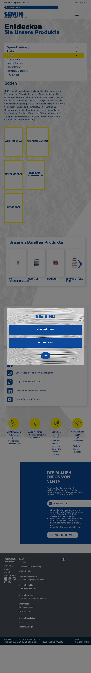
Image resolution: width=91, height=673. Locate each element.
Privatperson (45, 343)
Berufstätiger (45, 330)
